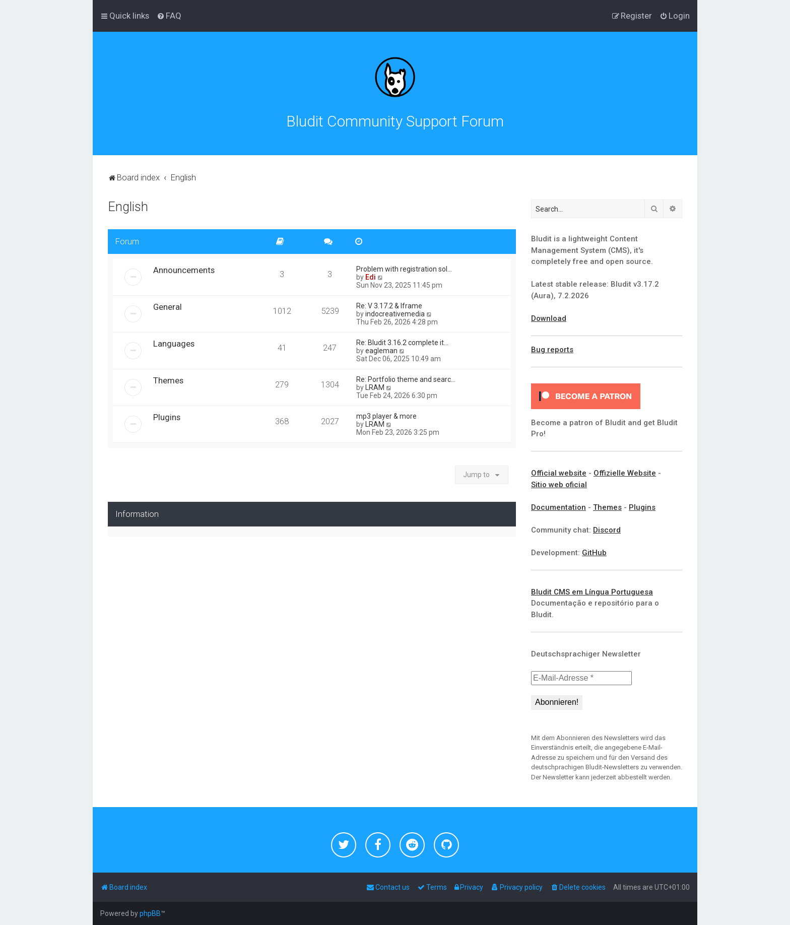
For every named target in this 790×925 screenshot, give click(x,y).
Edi (370, 277)
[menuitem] (169, 16)
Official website (558, 473)
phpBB (150, 913)
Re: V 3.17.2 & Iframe (389, 306)
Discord (607, 530)
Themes (168, 380)
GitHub (594, 552)
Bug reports (552, 349)
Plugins (166, 417)
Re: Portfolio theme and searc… (405, 379)
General (167, 307)
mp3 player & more (386, 416)
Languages (173, 344)
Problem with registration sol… (404, 269)
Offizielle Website (625, 473)
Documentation (558, 507)
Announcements (184, 270)
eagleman (381, 351)
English (128, 207)
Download (548, 318)
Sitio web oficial (559, 484)
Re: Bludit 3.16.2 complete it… (402, 343)
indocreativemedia (395, 314)
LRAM (374, 387)
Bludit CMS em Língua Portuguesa (592, 592)
